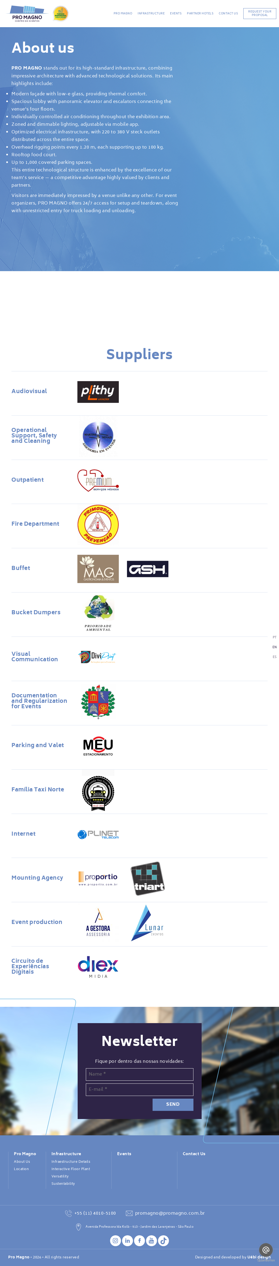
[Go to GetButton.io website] (266, 1260)
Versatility (60, 1176)
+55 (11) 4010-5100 (95, 1213)
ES (275, 657)
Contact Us (228, 13)
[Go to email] (266, 1250)
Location (21, 1169)
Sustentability (63, 1184)
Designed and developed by (233, 1258)
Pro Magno (123, 13)
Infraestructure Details (70, 1162)
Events (175, 13)
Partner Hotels (200, 13)
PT (275, 637)
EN (274, 647)
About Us (22, 1162)
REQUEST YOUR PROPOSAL (259, 13)
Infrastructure (151, 13)
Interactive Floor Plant (70, 1169)
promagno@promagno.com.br (170, 1213)
